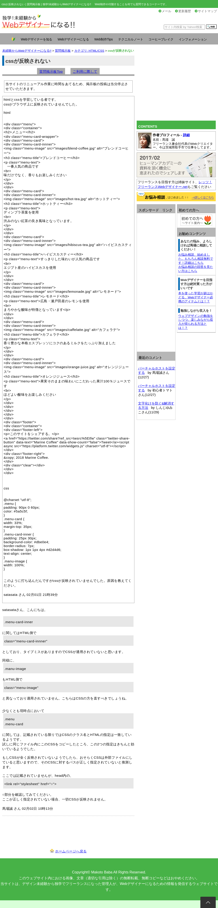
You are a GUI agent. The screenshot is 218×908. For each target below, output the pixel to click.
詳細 (186, 135)
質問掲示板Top (51, 71)
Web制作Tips (103, 39)
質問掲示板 (63, 50)
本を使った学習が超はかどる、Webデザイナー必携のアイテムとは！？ (195, 297)
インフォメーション (193, 39)
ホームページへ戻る (71, 851)
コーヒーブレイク (160, 39)
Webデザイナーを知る (36, 39)
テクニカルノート (130, 39)
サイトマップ (206, 11)
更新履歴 (183, 11)
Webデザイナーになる (73, 39)
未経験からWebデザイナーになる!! (26, 50)
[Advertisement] (176, 87)
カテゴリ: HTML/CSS (89, 50)
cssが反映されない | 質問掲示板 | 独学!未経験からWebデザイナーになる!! (46, 4)
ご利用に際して (85, 71)
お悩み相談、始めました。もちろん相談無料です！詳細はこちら (195, 258)
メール (165, 11)
